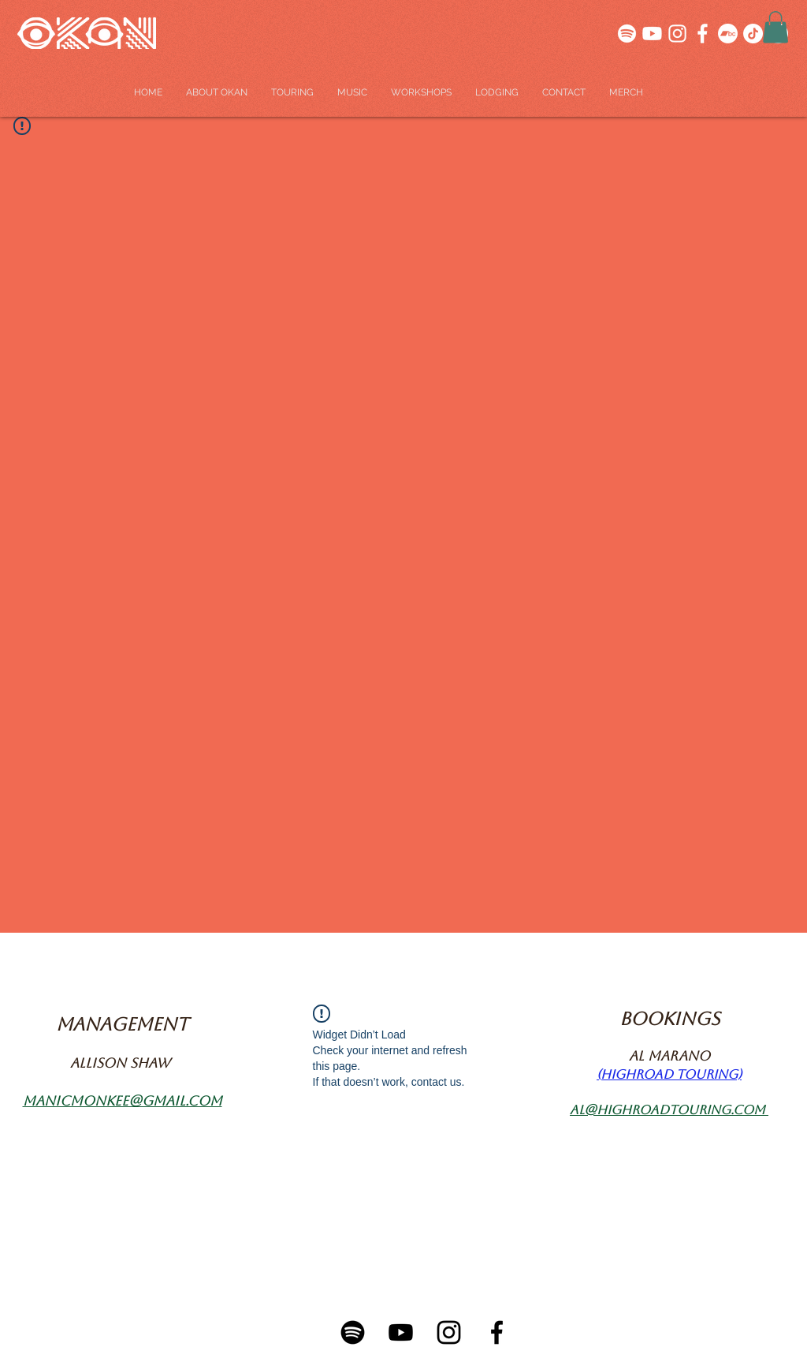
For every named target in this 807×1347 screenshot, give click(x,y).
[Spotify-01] (352, 1332)
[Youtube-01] (401, 1332)
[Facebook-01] (497, 1332)
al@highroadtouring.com (667, 1109)
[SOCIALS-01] (652, 33)
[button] (775, 27)
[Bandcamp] (728, 33)
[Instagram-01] (449, 1332)
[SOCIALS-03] (627, 33)
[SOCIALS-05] (677, 33)
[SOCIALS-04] (702, 33)
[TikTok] (753, 33)
